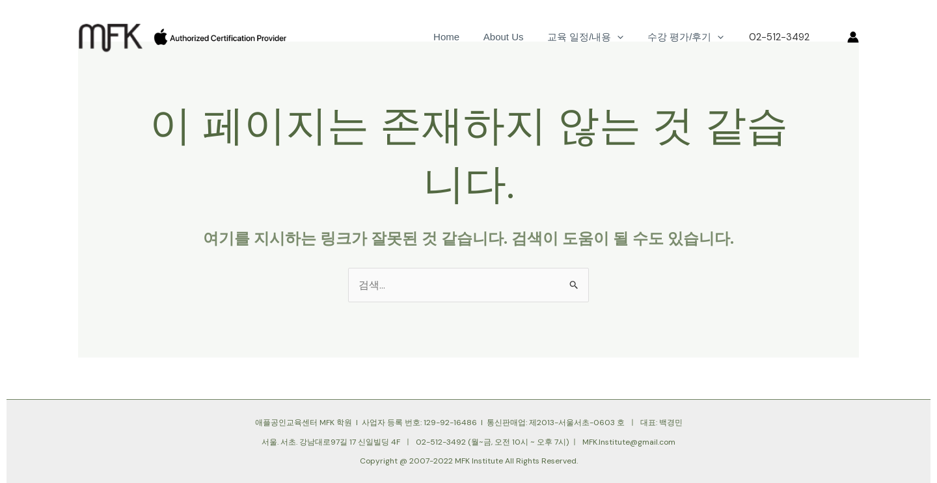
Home (461, 36)
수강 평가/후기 (687, 37)
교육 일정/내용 (592, 37)
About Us (514, 36)
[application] (624, 37)
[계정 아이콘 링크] (853, 37)
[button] (828, 37)
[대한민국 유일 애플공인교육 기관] (110, 36)
